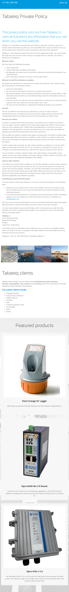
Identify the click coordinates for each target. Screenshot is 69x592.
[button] (63, 2)
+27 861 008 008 (10, 2)
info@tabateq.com (12, 199)
